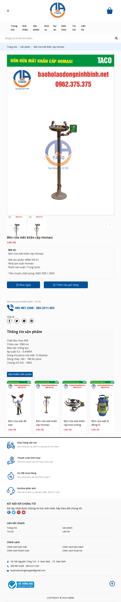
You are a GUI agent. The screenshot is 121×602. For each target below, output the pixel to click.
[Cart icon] (110, 10)
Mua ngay (23, 285)
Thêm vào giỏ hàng (66, 285)
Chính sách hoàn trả (72, 550)
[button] (8, 10)
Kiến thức (63, 27)
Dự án (54, 27)
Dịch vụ (46, 27)
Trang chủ (14, 27)
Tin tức (74, 27)
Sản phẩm (36, 27)
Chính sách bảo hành (72, 546)
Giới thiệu (25, 27)
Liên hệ (83, 27)
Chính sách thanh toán (18, 550)
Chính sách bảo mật (17, 546)
